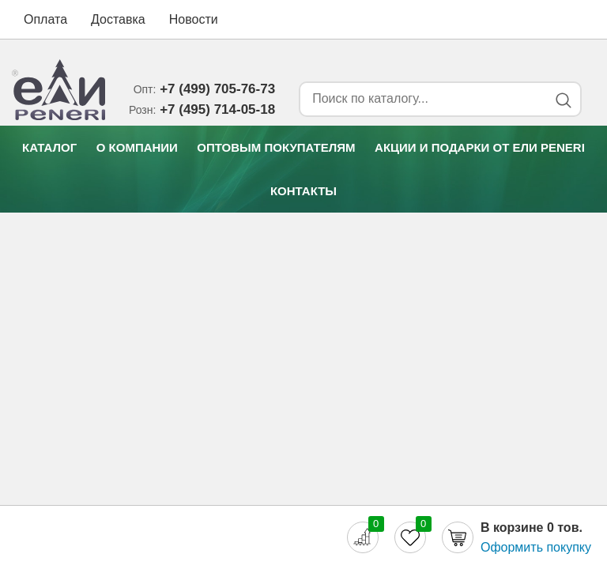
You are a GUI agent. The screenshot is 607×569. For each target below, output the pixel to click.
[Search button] (563, 100)
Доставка (118, 19)
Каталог (49, 147)
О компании (137, 147)
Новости (193, 19)
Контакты (303, 191)
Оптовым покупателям (276, 147)
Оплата (45, 19)
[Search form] (420, 99)
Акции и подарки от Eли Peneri (480, 147)
